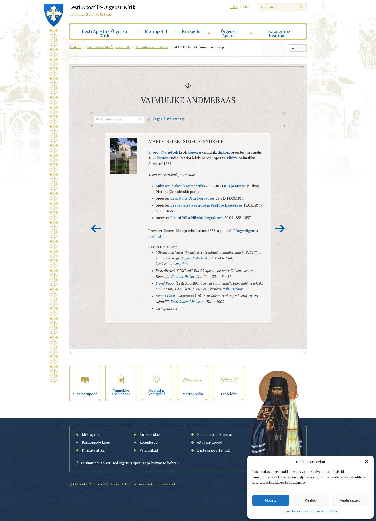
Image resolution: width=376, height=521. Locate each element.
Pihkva (232, 158)
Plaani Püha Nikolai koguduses (196, 217)
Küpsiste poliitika (295, 511)
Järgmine (280, 228)
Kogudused (149, 442)
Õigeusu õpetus (229, 33)
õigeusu (194, 152)
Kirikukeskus (150, 434)
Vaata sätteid (350, 500)
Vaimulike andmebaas (152, 47)
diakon (223, 152)
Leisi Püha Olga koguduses (192, 198)
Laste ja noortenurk (213, 450)
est (234, 6)
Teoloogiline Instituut (277, 33)
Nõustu (271, 500)
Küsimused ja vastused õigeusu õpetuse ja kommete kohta (129, 463)
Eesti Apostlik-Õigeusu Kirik (104, 33)
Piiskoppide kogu (96, 442)
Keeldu (310, 500)
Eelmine (96, 228)
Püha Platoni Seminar (215, 434)
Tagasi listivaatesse (169, 118)
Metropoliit (156, 31)
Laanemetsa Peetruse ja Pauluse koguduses (206, 205)
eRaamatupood (209, 442)
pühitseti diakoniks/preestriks (180, 185)
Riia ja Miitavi (235, 185)
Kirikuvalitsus (93, 450)
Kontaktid (167, 484)
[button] (366, 461)
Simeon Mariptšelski (165, 152)
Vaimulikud (149, 450)
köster (163, 158)
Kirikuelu (191, 31)
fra (246, 6)
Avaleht (75, 47)
